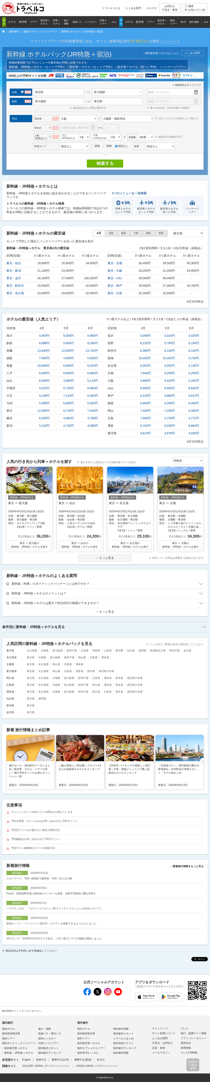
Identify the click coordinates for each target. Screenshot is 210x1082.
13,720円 (92, 350)
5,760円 (169, 343)
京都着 (45, 650)
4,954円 (44, 335)
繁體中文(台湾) (60, 1059)
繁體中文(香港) (83, 1059)
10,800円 (44, 365)
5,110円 (92, 380)
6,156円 (194, 343)
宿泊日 (38, 128)
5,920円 (92, 403)
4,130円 (194, 365)
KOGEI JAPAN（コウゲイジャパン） (97, 1065)
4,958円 (68, 358)
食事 (136, 146)
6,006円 (44, 380)
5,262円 (194, 380)
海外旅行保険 (121, 1028)
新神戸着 (72, 650)
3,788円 (92, 418)
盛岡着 (142, 650)
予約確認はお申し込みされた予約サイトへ (35, 839)
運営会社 (186, 1042)
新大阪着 (57, 650)
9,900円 (169, 388)
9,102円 (44, 388)
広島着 (84, 650)
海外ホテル (83, 1028)
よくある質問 (133, 8)
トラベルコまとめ (123, 1038)
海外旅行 (82, 1022)
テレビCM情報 (189, 1052)
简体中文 (41, 1059)
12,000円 (68, 350)
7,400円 (145, 410)
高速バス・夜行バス (49, 1033)
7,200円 (169, 410)
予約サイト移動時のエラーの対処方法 (33, 848)
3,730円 (169, 418)
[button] (203, 761)
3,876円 (169, 433)
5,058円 (68, 335)
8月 (148, 233)
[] (170, 41)
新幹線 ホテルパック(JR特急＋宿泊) (59, 54)
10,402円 (145, 358)
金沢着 (187, 650)
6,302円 (145, 365)
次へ (203, 761)
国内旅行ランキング (49, 1052)
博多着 (96, 650)
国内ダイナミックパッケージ (19, 1043)
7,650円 (44, 358)
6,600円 (44, 373)
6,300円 (194, 410)
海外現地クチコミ (123, 1043)
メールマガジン (161, 1052)
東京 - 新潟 (13, 270)
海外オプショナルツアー (91, 1048)
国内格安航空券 (11, 1033)
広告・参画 (158, 1047)
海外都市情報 (121, 1052)
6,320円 (92, 365)
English (26, 1059)
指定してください (159, 92)
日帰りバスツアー (48, 1043)
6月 (124, 233)
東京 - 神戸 (115, 285)
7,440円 (92, 410)
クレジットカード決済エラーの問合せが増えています (42, 812)
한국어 (101, 1059)
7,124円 (68, 395)
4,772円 (194, 418)
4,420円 (169, 380)
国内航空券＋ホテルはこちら (162, 53)
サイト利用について (163, 1033)
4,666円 (145, 380)
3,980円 (68, 380)
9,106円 (44, 395)
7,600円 (145, 418)
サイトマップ (160, 1028)
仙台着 (131, 650)
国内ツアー (8, 1038)
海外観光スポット (123, 1033)
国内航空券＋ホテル (15, 1048)
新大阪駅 (99, 92)
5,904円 (68, 343)
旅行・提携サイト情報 (193, 1033)
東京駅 (98, 101)
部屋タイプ (40, 146)
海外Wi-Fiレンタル (88, 1052)
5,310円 (44, 425)
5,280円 (169, 403)
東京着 (30, 657)
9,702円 (145, 425)
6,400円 (194, 403)
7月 (136, 233)
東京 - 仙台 (13, 263)
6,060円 (92, 395)
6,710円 (68, 410)
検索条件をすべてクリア (188, 85)
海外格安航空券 (86, 1033)
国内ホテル (8, 1028)
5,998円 (44, 403)
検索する (105, 163)
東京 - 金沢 (13, 278)
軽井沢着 (175, 650)
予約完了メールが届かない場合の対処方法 (35, 830)
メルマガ (151, 8)
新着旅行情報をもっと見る (188, 866)
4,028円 (194, 433)
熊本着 (91, 671)
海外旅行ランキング (124, 1048)
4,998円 (92, 425)
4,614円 (145, 433)
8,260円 (44, 418)
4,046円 (145, 335)
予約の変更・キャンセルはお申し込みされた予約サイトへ (44, 821)
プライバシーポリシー (193, 1038)
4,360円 (68, 418)
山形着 (108, 650)
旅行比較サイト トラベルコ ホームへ (21, 1011)
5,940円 (68, 373)
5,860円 (169, 395)
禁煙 (95, 146)
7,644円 (145, 373)
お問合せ (169, 8)
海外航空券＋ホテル (88, 1043)
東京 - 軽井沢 (15, 285)
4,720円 (68, 425)
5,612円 (194, 395)
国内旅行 (7, 1022)
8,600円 (145, 388)
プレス (184, 1028)
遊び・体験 (44, 1028)
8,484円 (92, 388)
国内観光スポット (48, 1048)
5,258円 (169, 373)
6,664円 (194, 425)
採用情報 (186, 1047)
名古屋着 (32, 650)
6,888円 (44, 343)
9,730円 (194, 358)
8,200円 (92, 343)
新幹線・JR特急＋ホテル (18, 1052)
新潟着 (119, 650)
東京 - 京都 (115, 263)
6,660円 (68, 365)
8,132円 (145, 343)
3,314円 (169, 335)
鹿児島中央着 (106, 671)
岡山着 (82, 657)
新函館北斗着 (158, 650)
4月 (99, 233)
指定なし (122, 146)
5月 (111, 233)
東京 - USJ (115, 278)
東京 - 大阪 (115, 270)
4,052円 (169, 365)
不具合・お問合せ (162, 1042)
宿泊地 (38, 118)
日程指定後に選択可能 (75, 127)
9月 (161, 233)
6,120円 (145, 395)
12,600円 (44, 410)
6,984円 (92, 373)
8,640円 (194, 388)
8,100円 (169, 350)
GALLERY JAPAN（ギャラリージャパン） (46, 1065)
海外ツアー (83, 1038)
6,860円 (68, 403)
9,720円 (68, 388)
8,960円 (92, 335)
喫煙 (107, 146)
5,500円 (92, 358)
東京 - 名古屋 (15, 293)
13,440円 (44, 350)
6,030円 (169, 425)
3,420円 (194, 335)
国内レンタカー (47, 1038)
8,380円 (145, 350)
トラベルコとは (111, 8)
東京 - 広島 (115, 293)
